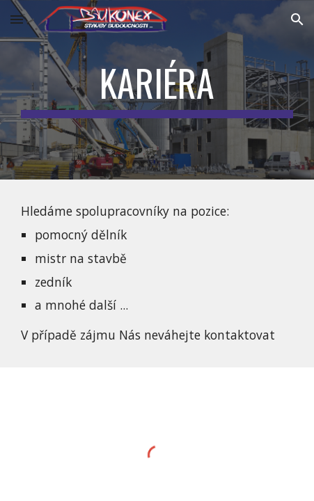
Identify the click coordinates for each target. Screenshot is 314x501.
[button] (16, 19)
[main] (157, 90)
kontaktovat (239, 334)
